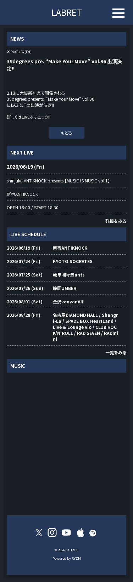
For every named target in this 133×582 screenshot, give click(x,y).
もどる (66, 133)
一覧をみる (115, 352)
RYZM (76, 558)
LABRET (66, 12)
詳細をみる (115, 221)
